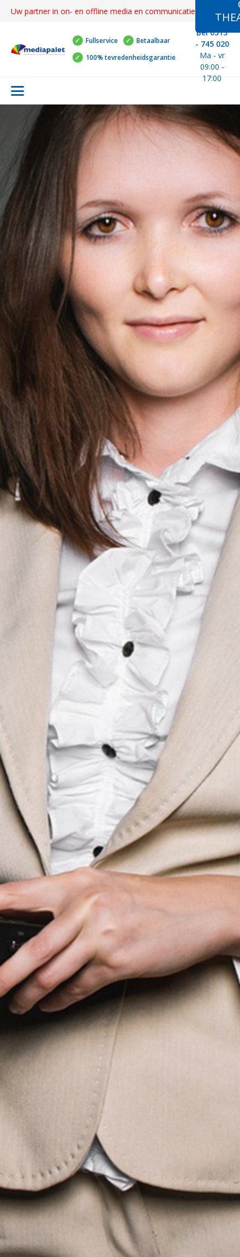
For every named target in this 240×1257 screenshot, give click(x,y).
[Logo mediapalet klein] (38, 49)
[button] (17, 90)
